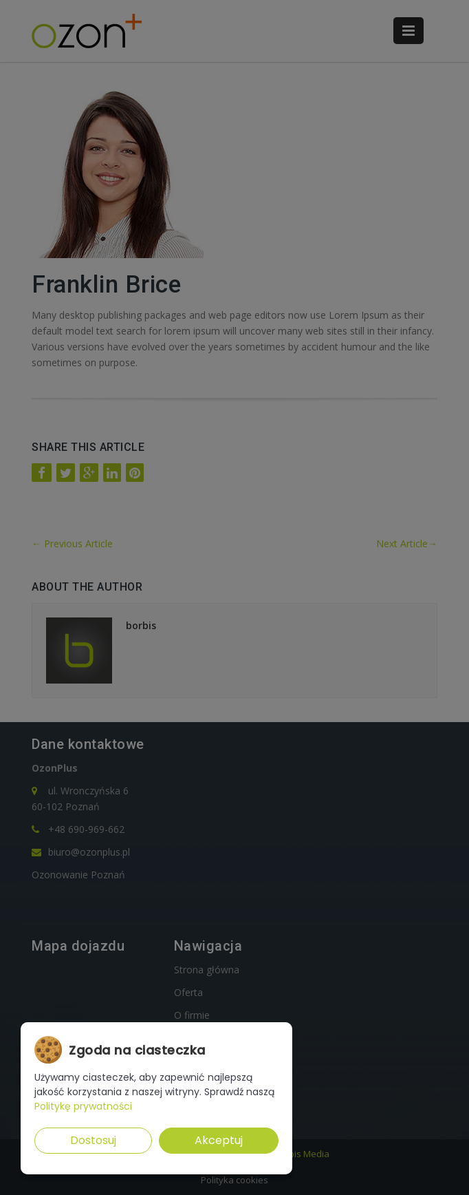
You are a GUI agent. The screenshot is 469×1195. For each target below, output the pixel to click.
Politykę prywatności (83, 1106)
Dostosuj (93, 1140)
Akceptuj (219, 1140)
